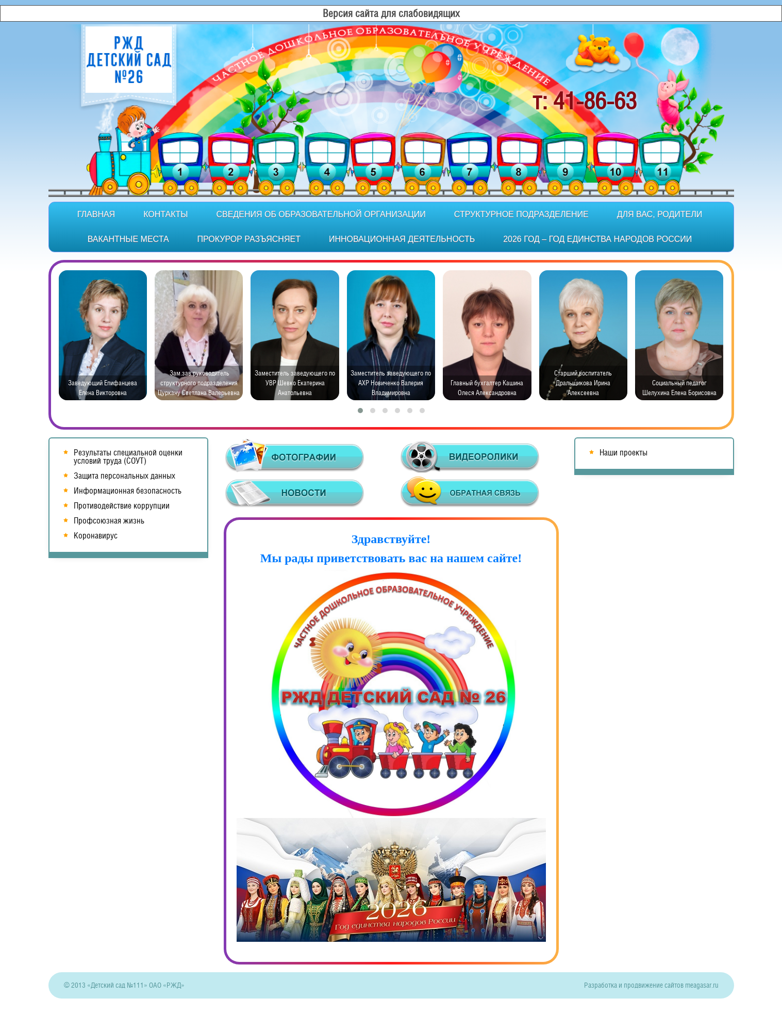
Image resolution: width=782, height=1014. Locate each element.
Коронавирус (96, 536)
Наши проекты (623, 452)
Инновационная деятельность (402, 239)
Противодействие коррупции (122, 506)
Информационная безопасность (127, 491)
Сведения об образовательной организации (320, 214)
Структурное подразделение (521, 214)
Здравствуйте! (391, 539)
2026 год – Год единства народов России (597, 239)
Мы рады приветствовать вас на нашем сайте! (391, 558)
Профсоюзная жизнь (109, 521)
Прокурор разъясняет (249, 239)
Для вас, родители (659, 214)
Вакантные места (128, 239)
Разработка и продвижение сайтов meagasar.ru (651, 985)
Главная (96, 214)
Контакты (165, 214)
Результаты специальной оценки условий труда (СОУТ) (128, 457)
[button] (360, 410)
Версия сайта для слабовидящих (391, 13)
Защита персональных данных (124, 476)
